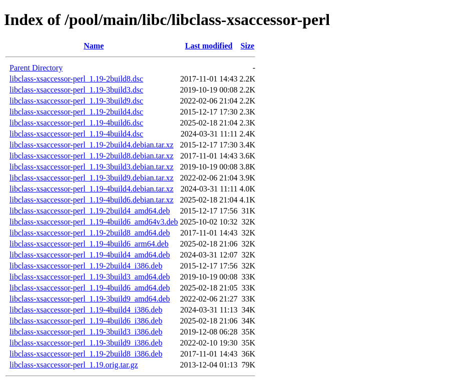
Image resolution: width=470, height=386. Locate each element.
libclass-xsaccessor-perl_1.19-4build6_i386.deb (86, 320)
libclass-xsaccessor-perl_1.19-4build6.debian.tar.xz (92, 200)
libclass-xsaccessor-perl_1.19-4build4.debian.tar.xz (92, 188)
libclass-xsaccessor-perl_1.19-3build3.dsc (76, 90)
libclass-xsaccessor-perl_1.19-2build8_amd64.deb (90, 232)
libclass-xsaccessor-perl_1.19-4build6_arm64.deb (89, 244)
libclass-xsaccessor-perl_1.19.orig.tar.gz (74, 364)
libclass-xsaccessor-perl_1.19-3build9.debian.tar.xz (92, 178)
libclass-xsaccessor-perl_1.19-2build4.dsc (76, 112)
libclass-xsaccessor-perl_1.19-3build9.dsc (76, 100)
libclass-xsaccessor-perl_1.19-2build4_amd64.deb (90, 210)
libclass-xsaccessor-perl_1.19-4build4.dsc (76, 134)
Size (248, 46)
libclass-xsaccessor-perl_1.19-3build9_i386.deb (86, 342)
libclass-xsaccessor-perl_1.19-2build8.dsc (76, 78)
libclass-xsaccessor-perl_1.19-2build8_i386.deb (86, 354)
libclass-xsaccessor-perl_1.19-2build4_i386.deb (86, 266)
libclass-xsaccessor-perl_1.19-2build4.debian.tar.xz (92, 144)
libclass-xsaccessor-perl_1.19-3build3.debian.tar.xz (92, 166)
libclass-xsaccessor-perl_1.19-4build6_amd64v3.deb (94, 222)
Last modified (209, 46)
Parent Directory (36, 68)
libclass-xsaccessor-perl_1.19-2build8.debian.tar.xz (92, 156)
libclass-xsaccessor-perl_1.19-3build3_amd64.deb (90, 276)
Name (94, 46)
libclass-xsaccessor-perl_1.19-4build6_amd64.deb (90, 288)
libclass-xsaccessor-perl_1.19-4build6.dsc (76, 122)
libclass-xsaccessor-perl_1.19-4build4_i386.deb (86, 310)
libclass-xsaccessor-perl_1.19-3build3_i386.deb (86, 332)
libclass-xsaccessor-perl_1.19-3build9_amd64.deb (90, 298)
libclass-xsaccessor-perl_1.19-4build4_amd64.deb (90, 254)
